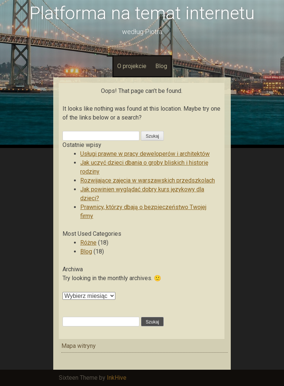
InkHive (116, 377)
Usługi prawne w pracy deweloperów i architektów (145, 153)
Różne (88, 242)
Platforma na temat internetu (142, 13)
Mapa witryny (78, 345)
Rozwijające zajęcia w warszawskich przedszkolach (147, 180)
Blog (161, 66)
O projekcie (131, 66)
